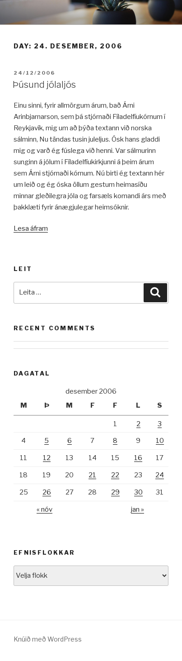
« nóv (44, 509)
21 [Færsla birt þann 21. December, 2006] (92, 475)
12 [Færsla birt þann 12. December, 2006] (47, 458)
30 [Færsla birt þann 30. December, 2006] (138, 492)
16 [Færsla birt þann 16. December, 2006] (138, 458)
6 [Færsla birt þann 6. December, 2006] (69, 441)
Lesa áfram (31, 228)
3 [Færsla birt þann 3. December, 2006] (160, 424)
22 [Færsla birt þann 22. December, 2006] (115, 475)
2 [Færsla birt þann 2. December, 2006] (138, 424)
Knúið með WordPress (48, 639)
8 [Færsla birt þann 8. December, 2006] (115, 441)
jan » (137, 509)
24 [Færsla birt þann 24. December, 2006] (159, 475)
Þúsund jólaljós (44, 84)
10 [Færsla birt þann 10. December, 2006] (160, 441)
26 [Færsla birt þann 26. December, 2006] (46, 492)
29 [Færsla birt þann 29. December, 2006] (115, 492)
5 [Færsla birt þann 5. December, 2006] (46, 441)
